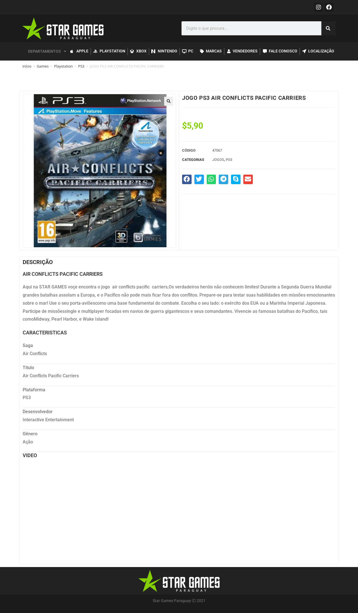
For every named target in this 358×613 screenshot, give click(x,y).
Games (43, 66)
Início (26, 66)
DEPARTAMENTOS (47, 51)
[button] (168, 101)
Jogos (218, 160)
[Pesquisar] (328, 28)
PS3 (81, 66)
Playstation (63, 66)
